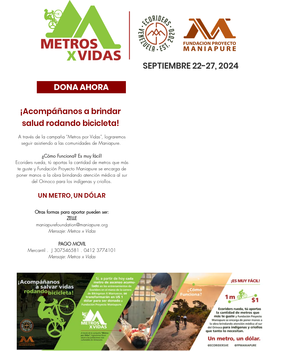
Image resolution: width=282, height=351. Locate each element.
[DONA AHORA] (81, 87)
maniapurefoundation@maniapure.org (72, 224)
